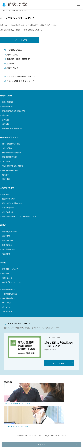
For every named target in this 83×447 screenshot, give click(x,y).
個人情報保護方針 (8, 298)
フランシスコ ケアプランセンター (21, 80)
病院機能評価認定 (8, 289)
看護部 (3, 225)
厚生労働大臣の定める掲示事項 (13, 111)
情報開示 (5, 175)
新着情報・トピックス (10, 269)
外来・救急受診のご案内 (11, 143)
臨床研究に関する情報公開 (12, 128)
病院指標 (5, 124)
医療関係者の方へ (8, 188)
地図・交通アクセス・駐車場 (12, 166)
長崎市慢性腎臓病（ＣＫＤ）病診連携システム (19, 216)
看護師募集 (6, 253)
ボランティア (7, 307)
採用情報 (10, 63)
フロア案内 (6, 161)
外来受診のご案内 (14, 50)
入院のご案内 (12, 54)
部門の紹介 (6, 119)
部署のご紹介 (7, 245)
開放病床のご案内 (8, 198)
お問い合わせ (12, 68)
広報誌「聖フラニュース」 (11, 282)
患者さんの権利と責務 (10, 170)
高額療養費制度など (9, 157)
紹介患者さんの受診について (12, 203)
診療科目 (5, 115)
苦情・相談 (6, 179)
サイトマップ (7, 311)
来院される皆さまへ (9, 137)
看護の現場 (6, 236)
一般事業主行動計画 (9, 294)
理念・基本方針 (8, 102)
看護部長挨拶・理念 (9, 231)
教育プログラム (8, 240)
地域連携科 (6, 194)
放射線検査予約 (8, 207)
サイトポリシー (8, 302)
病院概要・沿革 (8, 106)
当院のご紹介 (6, 95)
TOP (3, 11)
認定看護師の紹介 (8, 249)
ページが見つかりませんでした (18, 11)
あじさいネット (8, 212)
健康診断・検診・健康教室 (18, 59)
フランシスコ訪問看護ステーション (22, 76)
